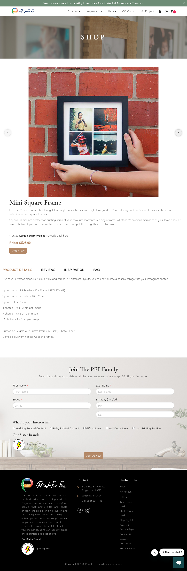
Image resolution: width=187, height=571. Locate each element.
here (65, 235)
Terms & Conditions (126, 541)
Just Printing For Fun (148, 428)
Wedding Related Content (30, 428)
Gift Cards (125, 496)
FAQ (96, 269)
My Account (126, 491)
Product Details (17, 269)
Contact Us (126, 534)
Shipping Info (127, 520)
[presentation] (7, 132)
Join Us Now (93, 455)
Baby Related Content (66, 428)
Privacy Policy (127, 548)
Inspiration (74, 269)
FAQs (123, 486)
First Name (20, 385)
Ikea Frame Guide (126, 504)
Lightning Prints (43, 548)
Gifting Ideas (94, 428)
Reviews (48, 269)
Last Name (103, 385)
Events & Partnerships (127, 527)
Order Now (18, 250)
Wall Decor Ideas (118, 428)
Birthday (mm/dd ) (107, 399)
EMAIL (17, 399)
